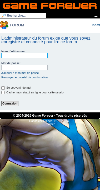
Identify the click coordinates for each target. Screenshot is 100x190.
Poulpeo (50, 124)
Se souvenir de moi (16, 87)
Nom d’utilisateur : (14, 51)
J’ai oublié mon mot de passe (20, 72)
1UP (56, 120)
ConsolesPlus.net (40, 120)
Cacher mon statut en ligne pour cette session (33, 92)
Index (96, 25)
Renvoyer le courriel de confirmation (24, 77)
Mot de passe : (11, 63)
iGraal (65, 120)
